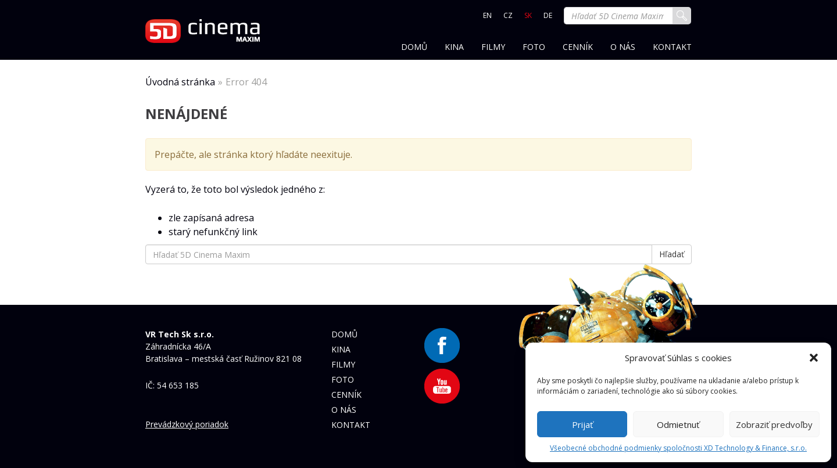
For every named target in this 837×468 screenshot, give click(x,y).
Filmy (493, 47)
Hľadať (682, 15)
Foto (534, 47)
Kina (454, 47)
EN (487, 15)
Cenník (578, 47)
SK (528, 15)
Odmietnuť (678, 424)
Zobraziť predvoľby (774, 424)
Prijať (582, 424)
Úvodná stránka (180, 81)
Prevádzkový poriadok (186, 424)
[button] (814, 357)
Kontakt (672, 47)
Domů (414, 47)
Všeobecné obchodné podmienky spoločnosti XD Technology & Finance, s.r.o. (678, 448)
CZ (508, 15)
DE (547, 15)
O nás (622, 47)
